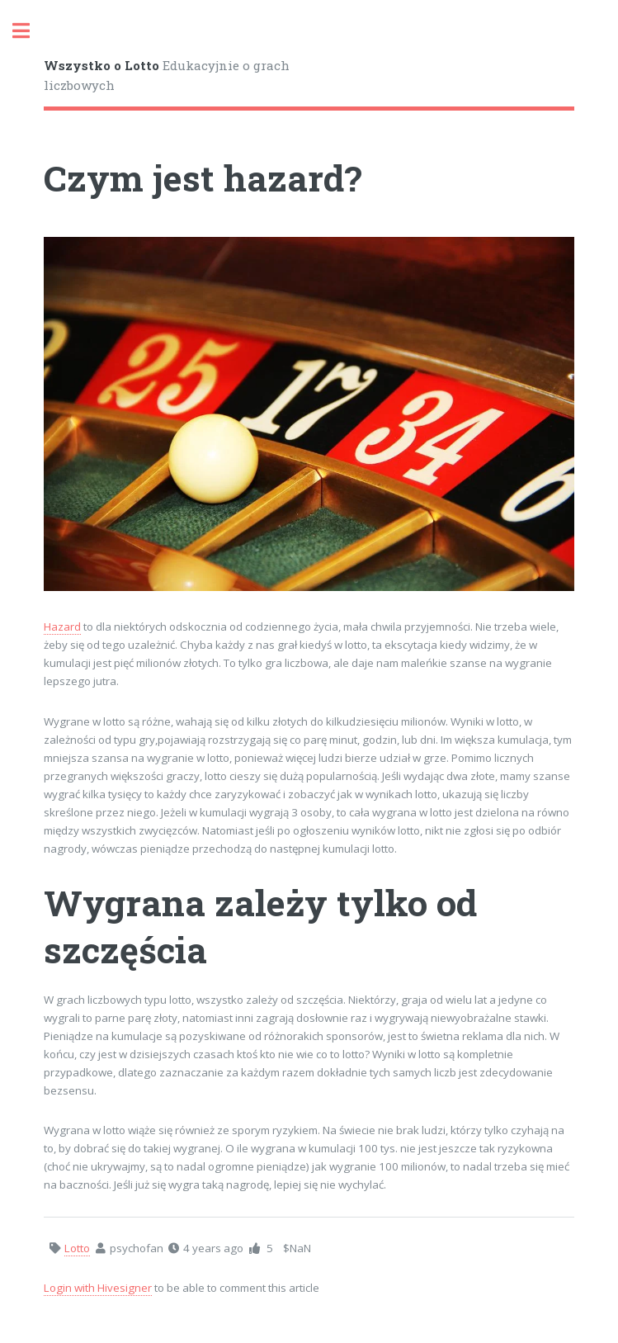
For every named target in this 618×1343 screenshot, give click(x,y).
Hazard (62, 626)
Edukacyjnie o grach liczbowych (167, 75)
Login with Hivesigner (98, 1287)
